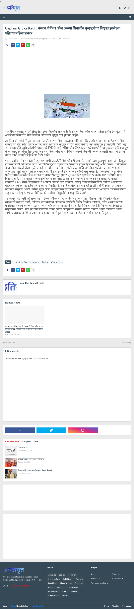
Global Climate (66, 583)
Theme (13, 605)
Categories (26, 441)
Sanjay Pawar (53, 595)
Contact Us (95, 578)
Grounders (79, 583)
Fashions (79, 579)
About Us (115, 605)
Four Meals (52, 583)
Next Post (126, 342)
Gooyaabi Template (35, 605)
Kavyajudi (60, 587)
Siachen (45, 262)
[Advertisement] (67, 74)
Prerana (74, 591)
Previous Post (9, 342)
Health (50, 587)
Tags (36, 441)
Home (93, 574)
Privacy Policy (117, 578)
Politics (64, 591)
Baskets (62, 574)
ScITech (65, 595)
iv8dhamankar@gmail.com (19, 585)
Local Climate (73, 587)
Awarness (52, 574)
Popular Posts (12, 441)
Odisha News (53, 591)
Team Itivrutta (13, 39)
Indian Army (34, 262)
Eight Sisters (67, 579)
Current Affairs (54, 579)
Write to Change (57, 262)
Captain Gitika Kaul (48, 39)
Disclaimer (116, 574)
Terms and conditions (99, 582)
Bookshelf (72, 574)
